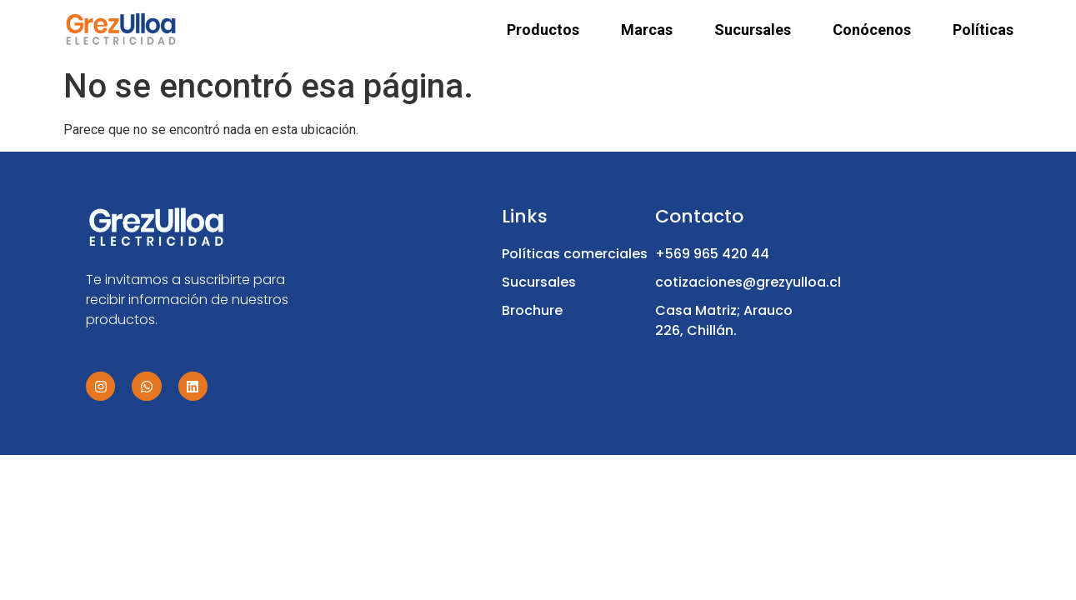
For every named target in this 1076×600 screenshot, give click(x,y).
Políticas (983, 30)
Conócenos (872, 30)
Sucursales (752, 30)
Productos (543, 30)
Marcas (647, 30)
